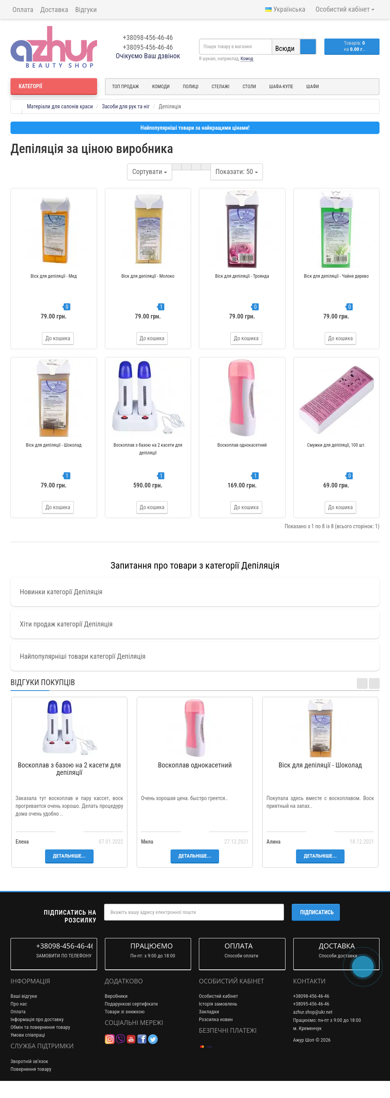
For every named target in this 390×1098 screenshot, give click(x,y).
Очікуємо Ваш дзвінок (148, 56)
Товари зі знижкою (125, 1029)
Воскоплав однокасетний (242, 453)
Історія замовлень (218, 1021)
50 (237, 171)
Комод (246, 58)
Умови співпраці (27, 1052)
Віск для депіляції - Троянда (242, 276)
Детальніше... (69, 873)
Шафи (312, 86)
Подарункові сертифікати (131, 1021)
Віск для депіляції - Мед (54, 276)
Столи (249, 86)
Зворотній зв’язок (29, 1078)
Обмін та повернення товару (40, 1044)
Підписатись (317, 929)
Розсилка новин (216, 1036)
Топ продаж (125, 86)
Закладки (209, 1029)
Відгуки (86, 9)
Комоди (161, 86)
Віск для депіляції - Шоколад (54, 453)
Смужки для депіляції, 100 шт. (336, 453)
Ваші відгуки (23, 1013)
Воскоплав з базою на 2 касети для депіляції (69, 786)
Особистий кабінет (218, 1013)
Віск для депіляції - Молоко (148, 276)
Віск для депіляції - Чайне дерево (336, 276)
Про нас (18, 1021)
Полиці (190, 86)
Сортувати (149, 171)
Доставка (54, 9)
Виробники (116, 1013)
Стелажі (221, 86)
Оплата (22, 9)
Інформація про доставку (37, 1036)
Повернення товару (30, 1086)
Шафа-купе (281, 86)
